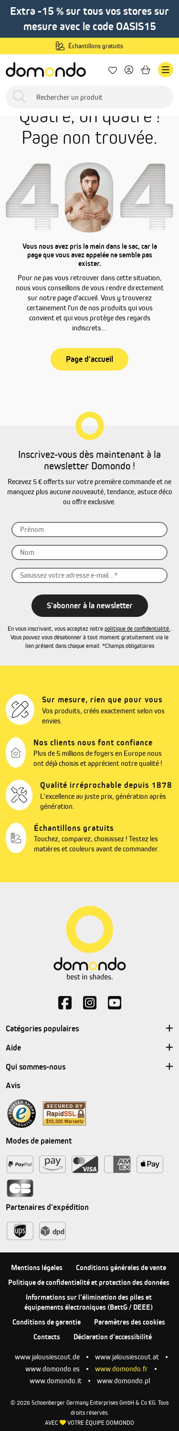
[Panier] (145, 70)
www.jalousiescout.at (127, 1356)
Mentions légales (37, 1267)
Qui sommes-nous (89, 1067)
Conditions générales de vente (121, 1267)
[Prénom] (89, 529)
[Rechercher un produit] (89, 96)
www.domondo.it (56, 1380)
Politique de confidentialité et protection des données (88, 1282)
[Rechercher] (19, 97)
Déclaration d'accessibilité (113, 1336)
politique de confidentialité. (137, 628)
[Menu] (165, 69)
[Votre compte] (129, 70)
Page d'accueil (89, 359)
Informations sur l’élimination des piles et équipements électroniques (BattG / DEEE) (88, 1302)
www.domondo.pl (123, 1380)
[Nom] (89, 552)
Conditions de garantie (46, 1321)
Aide (89, 1048)
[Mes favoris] (112, 70)
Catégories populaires (89, 1029)
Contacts (46, 1336)
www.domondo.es (52, 1368)
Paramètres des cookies (129, 1321)
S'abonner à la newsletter (90, 605)
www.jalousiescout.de (47, 1356)
